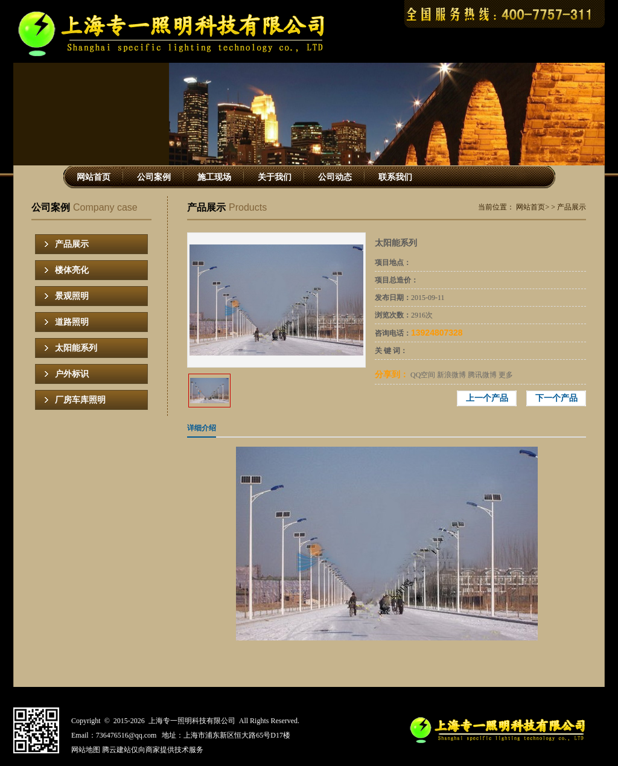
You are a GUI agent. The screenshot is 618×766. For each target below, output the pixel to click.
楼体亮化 (72, 270)
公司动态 (335, 177)
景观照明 (72, 296)
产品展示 (72, 244)
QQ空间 (422, 375)
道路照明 (72, 322)
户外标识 (72, 373)
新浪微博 (451, 375)
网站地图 (85, 749)
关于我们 (274, 177)
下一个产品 (556, 398)
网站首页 (93, 177)
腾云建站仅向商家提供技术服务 (152, 749)
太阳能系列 (76, 348)
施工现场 (214, 177)
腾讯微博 (482, 375)
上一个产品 (487, 398)
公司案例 (154, 177)
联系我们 (395, 177)
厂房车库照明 (80, 399)
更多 (506, 375)
